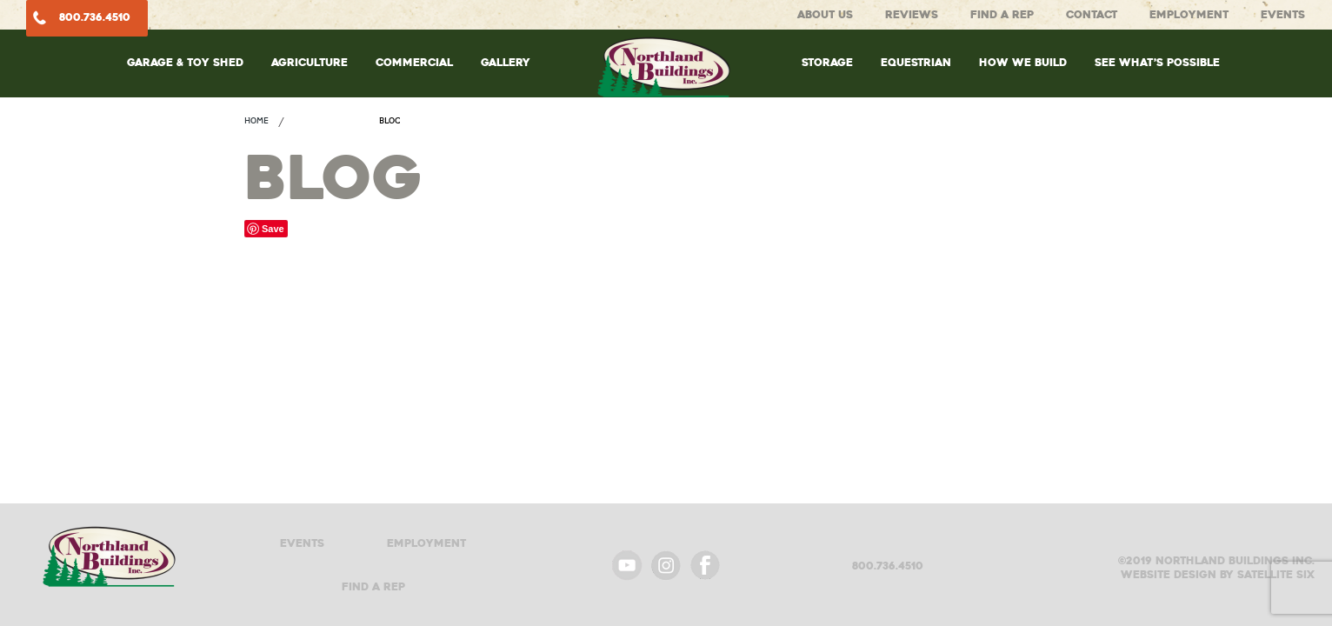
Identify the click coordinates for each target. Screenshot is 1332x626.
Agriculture (309, 62)
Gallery (505, 62)
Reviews (911, 14)
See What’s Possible (1157, 62)
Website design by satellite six (1218, 575)
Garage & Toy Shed (185, 62)
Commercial (414, 62)
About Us (825, 14)
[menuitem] (185, 80)
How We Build (1023, 62)
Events (1283, 14)
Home (256, 120)
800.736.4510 (94, 16)
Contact (1091, 14)
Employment (1189, 14)
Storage (827, 62)
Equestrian (916, 62)
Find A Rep (1002, 14)
